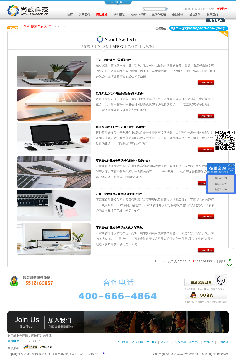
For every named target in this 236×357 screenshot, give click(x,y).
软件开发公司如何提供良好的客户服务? (120, 93)
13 (200, 261)
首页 (70, 14)
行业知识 (148, 46)
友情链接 (208, 342)
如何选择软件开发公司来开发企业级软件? (121, 127)
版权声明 (180, 342)
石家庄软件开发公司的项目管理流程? (119, 194)
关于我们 (151, 342)
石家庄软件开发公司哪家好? (113, 59)
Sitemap (188, 8)
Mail (197, 8)
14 (204, 261)
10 (188, 261)
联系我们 (212, 14)
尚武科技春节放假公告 (37, 26)
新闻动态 (118, 46)
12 (196, 261)
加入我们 (133, 46)
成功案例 (194, 14)
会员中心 (194, 342)
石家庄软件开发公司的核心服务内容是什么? (123, 160)
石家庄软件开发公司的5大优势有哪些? (119, 227)
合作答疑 (208, 8)
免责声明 (223, 342)
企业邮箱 (137, 342)
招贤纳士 (221, 8)
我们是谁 (87, 46)
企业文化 (102, 46)
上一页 (158, 261)
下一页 (166, 261)
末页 (212, 261)
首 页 (174, 261)
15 (208, 261)
